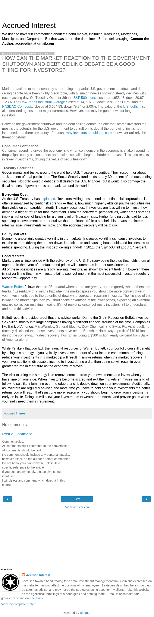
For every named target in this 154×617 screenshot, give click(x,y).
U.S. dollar (131, 106)
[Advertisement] (77, 11)
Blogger (85, 612)
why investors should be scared (90, 133)
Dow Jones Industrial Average (42, 102)
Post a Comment (17, 434)
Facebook (36, 598)
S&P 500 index (84, 98)
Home (76, 499)
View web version (77, 507)
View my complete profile (18, 604)
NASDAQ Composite (18, 106)
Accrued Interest (29, 25)
